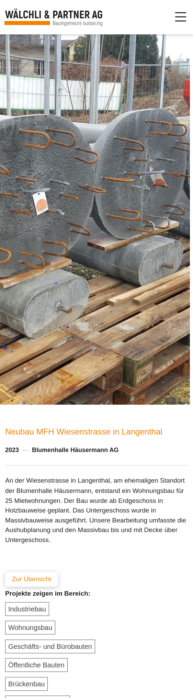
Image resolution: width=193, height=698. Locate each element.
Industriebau (27, 609)
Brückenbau (26, 684)
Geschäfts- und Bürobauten (50, 646)
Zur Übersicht (31, 579)
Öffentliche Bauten (36, 665)
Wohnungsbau (30, 627)
